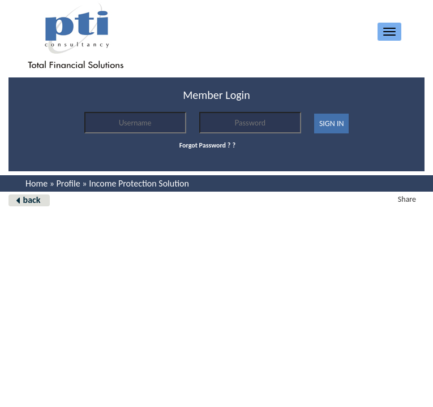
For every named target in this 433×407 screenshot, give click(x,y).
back (32, 199)
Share (407, 199)
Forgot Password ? (205, 145)
